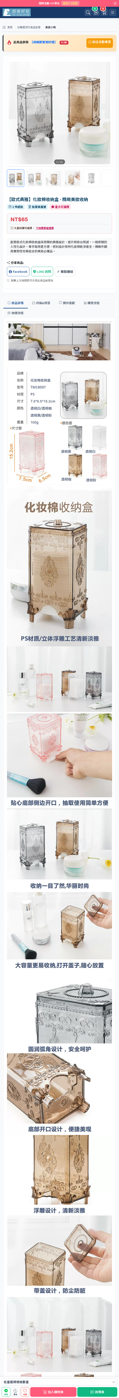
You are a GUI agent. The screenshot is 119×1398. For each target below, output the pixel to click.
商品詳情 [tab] (16, 303)
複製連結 (65, 271)
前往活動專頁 (99, 41)
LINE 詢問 (42, 271)
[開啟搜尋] (88, 12)
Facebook (18, 271)
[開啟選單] (112, 12)
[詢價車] (96, 12)
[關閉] (115, 3)
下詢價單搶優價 (45, 228)
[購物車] (104, 12)
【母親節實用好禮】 (44, 42)
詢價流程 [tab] (16, 313)
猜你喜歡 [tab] (67, 303)
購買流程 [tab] (92, 303)
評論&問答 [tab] (41, 303)
